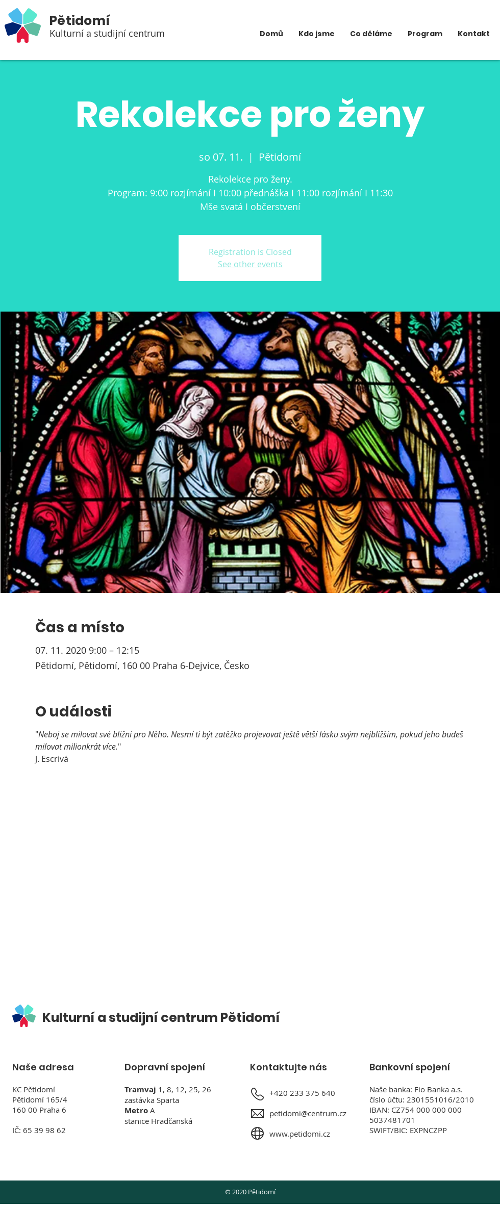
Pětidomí (79, 21)
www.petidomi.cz (299, 1133)
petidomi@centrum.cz (307, 1113)
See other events (250, 264)
